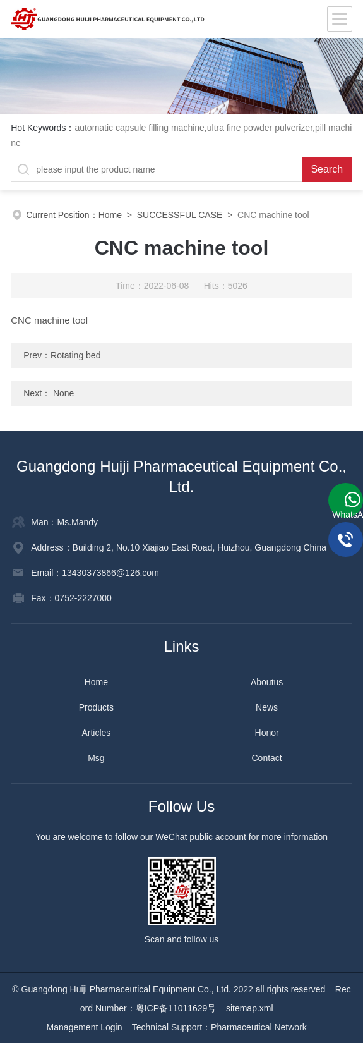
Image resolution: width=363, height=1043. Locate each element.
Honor (267, 733)
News (267, 707)
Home (110, 215)
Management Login (84, 1027)
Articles (95, 733)
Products (96, 707)
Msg (96, 758)
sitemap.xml (249, 1008)
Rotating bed (75, 355)
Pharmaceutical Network (259, 1027)
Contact (267, 758)
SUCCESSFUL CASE (180, 215)
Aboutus (267, 682)
